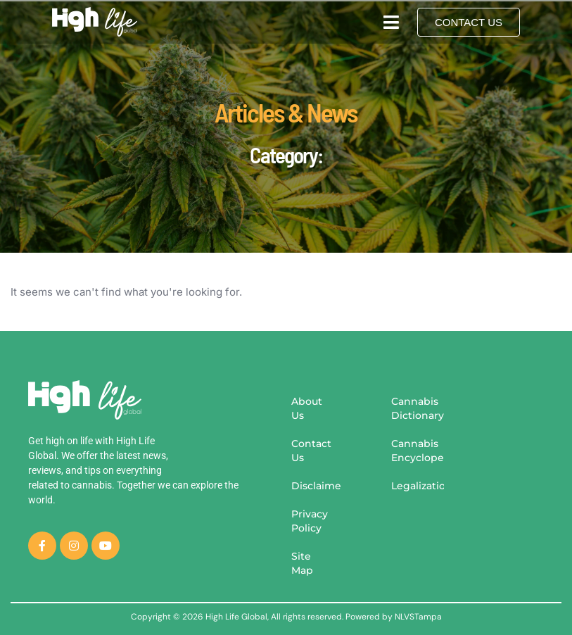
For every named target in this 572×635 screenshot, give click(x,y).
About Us (306, 408)
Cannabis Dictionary (417, 408)
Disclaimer (316, 485)
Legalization (417, 485)
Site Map (302, 563)
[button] (391, 21)
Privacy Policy (309, 521)
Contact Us (311, 450)
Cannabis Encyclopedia (417, 450)
